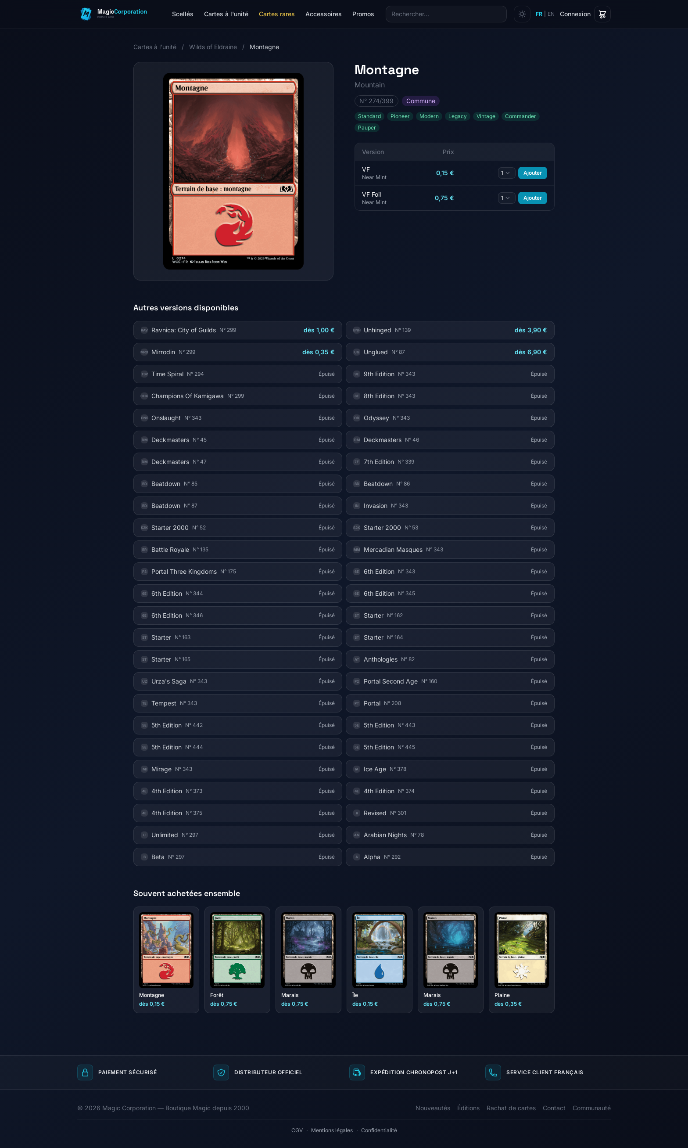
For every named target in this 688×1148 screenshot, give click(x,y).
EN (551, 14)
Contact (554, 1108)
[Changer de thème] (522, 14)
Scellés (183, 14)
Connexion (575, 14)
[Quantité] (507, 173)
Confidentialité (379, 1130)
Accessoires (323, 14)
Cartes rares (277, 14)
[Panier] (602, 14)
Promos (363, 14)
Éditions (468, 1108)
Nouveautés (433, 1108)
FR (539, 14)
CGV (297, 1130)
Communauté (592, 1108)
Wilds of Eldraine (213, 46)
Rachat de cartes (511, 1108)
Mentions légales (332, 1130)
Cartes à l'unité (226, 14)
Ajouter (532, 172)
